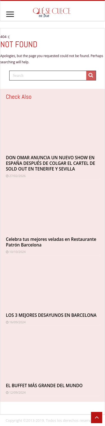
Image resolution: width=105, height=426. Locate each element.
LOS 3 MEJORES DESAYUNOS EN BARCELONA (51, 315)
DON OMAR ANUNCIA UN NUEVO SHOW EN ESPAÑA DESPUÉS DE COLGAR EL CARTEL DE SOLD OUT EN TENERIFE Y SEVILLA (50, 163)
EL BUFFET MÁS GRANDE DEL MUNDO (44, 385)
